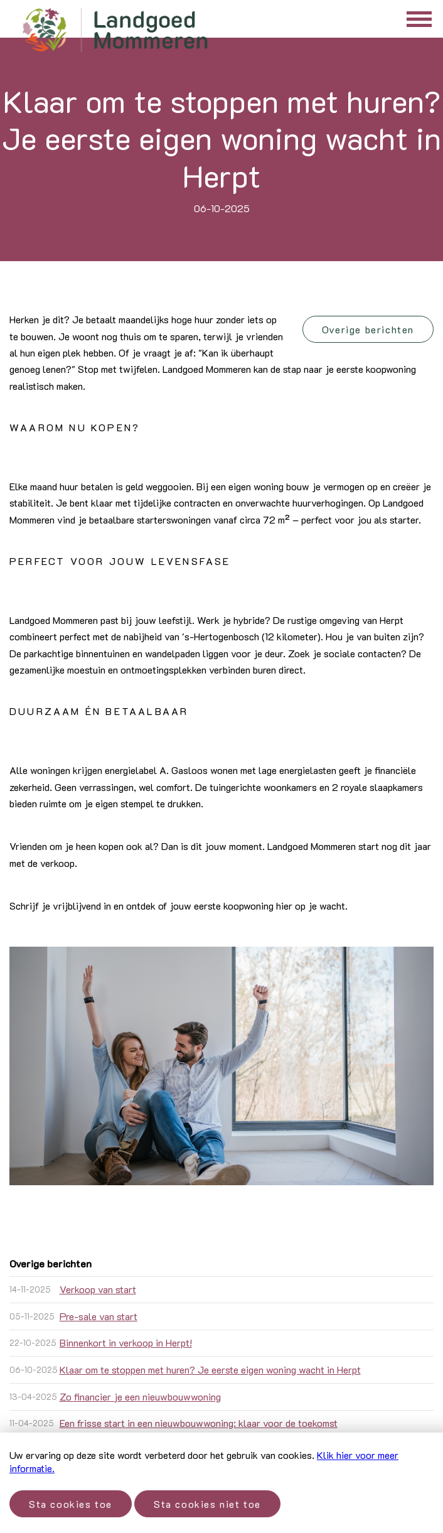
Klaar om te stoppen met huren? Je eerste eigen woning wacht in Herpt (210, 1369)
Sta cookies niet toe (207, 1503)
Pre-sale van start (98, 1316)
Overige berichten (368, 329)
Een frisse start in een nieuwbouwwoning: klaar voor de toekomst (199, 1422)
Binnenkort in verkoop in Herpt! (126, 1342)
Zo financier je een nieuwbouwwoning (140, 1396)
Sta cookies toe (70, 1503)
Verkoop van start (98, 1289)
